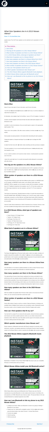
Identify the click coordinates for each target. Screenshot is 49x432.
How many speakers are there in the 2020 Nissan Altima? (23, 64)
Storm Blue (9, 49)
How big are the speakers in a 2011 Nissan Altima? (21, 51)
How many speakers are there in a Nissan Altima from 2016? (24, 60)
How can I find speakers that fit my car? (18, 68)
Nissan (5, 36)
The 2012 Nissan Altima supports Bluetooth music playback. (24, 72)
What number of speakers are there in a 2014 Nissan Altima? (24, 53)
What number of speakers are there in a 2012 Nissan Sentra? (24, 66)
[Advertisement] (24, 21)
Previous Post (10, 424)
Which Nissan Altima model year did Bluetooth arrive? (23, 74)
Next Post (40, 424)
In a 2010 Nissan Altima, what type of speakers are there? (23, 55)
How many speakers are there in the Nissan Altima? (21, 62)
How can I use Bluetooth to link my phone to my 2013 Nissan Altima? (25, 78)
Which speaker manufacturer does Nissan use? (21, 70)
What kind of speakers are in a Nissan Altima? (19, 57)
